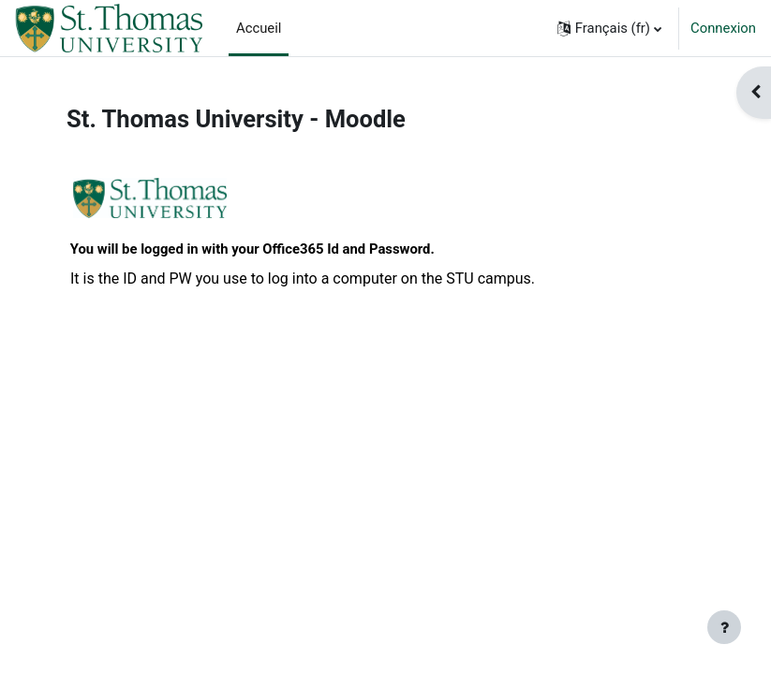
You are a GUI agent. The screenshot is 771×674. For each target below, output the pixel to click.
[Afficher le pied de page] (724, 627)
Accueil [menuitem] (258, 28)
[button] (609, 28)
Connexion (723, 28)
